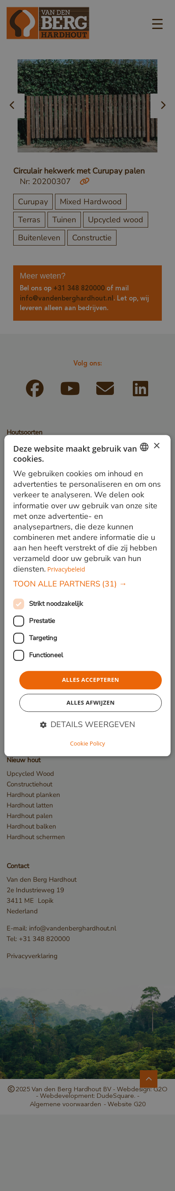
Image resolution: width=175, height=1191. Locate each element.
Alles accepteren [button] (90, 680)
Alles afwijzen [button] (90, 702)
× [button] (156, 446)
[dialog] (87, 595)
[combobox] (144, 446)
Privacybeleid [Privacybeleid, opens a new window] (66, 569)
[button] (87, 584)
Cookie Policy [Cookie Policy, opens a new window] (87, 743)
